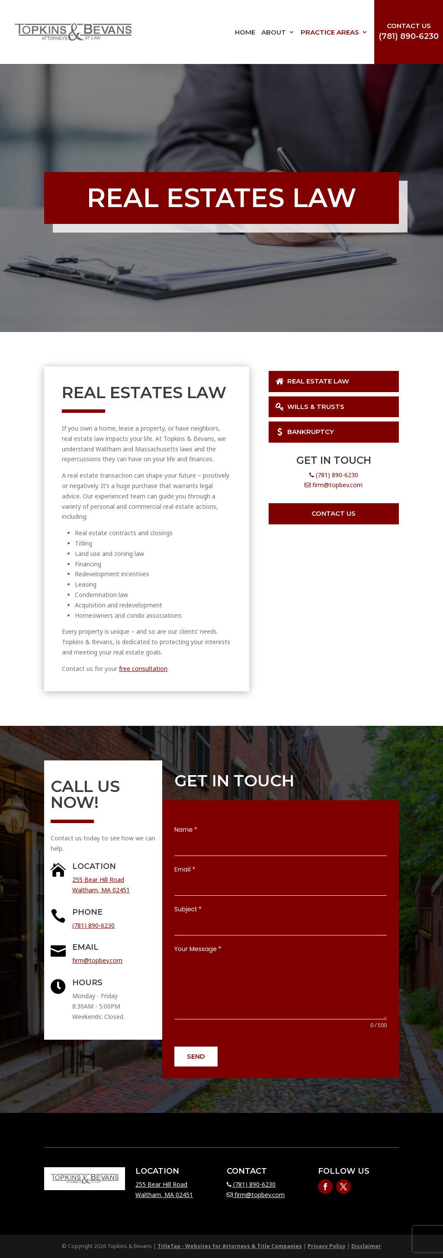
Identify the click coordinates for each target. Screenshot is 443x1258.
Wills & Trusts (309, 406)
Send (196, 1056)
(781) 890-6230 (409, 36)
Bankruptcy (304, 432)
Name (185, 829)
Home (245, 32)
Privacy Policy (327, 1246)
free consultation (143, 668)
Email (185, 869)
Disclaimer (366, 1246)
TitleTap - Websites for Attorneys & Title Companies (229, 1246)
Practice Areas (330, 32)
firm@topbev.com (334, 485)
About (273, 32)
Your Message (198, 949)
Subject (188, 909)
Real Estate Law (311, 381)
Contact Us (409, 26)
